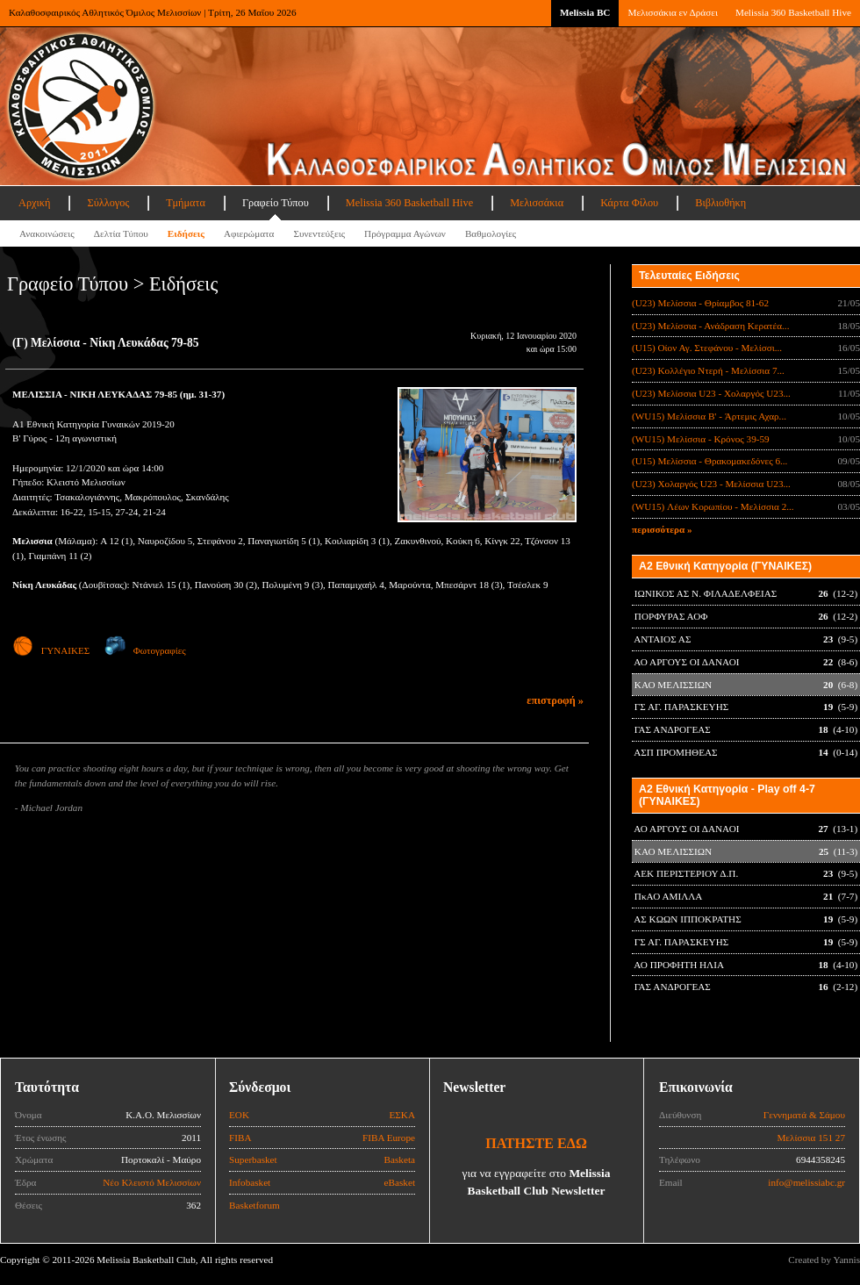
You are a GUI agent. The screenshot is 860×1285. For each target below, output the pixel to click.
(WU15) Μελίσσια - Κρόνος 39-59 (701, 439)
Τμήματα (185, 203)
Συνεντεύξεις (319, 233)
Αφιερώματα (249, 233)
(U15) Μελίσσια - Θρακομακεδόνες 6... (709, 461)
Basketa (399, 1159)
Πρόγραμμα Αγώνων (405, 233)
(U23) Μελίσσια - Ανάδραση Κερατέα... (710, 325)
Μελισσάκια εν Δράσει (672, 12)
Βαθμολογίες (490, 233)
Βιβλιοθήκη (720, 203)
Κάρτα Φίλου (629, 203)
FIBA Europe (388, 1137)
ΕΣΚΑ (402, 1114)
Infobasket (249, 1182)
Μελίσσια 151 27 (811, 1137)
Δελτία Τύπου (121, 233)
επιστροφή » (555, 700)
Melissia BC (585, 12)
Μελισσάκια (536, 203)
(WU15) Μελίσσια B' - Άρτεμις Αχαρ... (709, 416)
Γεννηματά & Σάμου (804, 1114)
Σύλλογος (108, 203)
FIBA (240, 1137)
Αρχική (34, 203)
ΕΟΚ (239, 1114)
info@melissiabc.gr (806, 1182)
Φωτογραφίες (145, 650)
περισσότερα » (662, 529)
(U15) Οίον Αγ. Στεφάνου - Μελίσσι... (707, 347)
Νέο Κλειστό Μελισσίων (152, 1182)
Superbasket (253, 1159)
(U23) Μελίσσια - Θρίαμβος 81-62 (700, 303)
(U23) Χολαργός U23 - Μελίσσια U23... (711, 483)
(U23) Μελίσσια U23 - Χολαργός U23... (711, 393)
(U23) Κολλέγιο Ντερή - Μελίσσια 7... (708, 370)
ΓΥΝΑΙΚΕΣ (51, 650)
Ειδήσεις (186, 233)
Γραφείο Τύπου (275, 203)
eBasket (399, 1182)
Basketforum (254, 1205)
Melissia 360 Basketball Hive (793, 12)
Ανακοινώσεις (47, 233)
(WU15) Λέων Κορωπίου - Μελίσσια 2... (713, 506)
